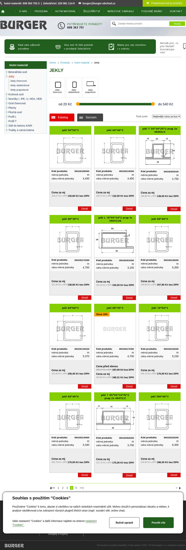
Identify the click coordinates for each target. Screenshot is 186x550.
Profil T (12, 121)
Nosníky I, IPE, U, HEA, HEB (25, 98)
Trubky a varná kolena (21, 130)
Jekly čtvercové (18, 80)
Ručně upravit (124, 522)
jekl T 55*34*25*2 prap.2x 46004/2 (159, 130)
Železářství (91, 11)
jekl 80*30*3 (70, 219)
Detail (84, 208)
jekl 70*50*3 (160, 308)
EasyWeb (122, 545)
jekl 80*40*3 (159, 219)
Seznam (91, 117)
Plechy (12, 107)
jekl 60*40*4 (70, 396)
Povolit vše (158, 522)
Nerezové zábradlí (121, 11)
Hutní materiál (65, 11)
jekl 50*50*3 (70, 130)
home (2, 11)
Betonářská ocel (17, 72)
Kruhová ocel (16, 94)
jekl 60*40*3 (115, 130)
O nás (23, 11)
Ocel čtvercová (17, 103)
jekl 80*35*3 (115, 308)
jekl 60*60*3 (70, 308)
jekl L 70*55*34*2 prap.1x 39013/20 (115, 219)
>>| (82, 487)
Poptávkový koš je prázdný (164, 3)
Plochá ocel (15, 112)
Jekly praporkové (19, 89)
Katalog (63, 117)
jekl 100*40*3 (160, 396)
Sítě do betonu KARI (20, 125)
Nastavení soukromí (176, 545)
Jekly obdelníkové (19, 85)
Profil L (12, 116)
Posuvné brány (151, 11)
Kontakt (176, 11)
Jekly (11, 76)
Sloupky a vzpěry (58, 533)
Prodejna (41, 11)
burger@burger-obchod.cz (99, 3)
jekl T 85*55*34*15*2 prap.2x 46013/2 (115, 396)
